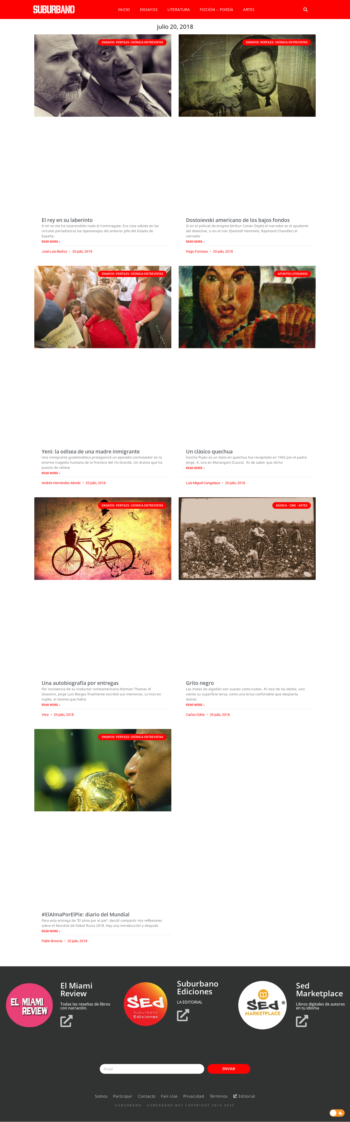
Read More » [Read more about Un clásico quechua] (195, 468)
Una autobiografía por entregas (80, 683)
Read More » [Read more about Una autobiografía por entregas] (51, 705)
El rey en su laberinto (67, 220)
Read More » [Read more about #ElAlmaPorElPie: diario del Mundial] (51, 931)
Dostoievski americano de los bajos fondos (238, 220)
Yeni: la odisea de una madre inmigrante (91, 451)
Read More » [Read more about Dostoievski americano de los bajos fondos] (195, 241)
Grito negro (200, 683)
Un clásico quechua (209, 451)
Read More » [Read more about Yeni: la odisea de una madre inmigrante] (51, 473)
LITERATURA (178, 9)
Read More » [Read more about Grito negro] (195, 705)
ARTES (249, 9)
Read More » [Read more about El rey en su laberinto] (51, 241)
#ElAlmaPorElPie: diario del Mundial (85, 914)
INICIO (124, 9)
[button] (305, 10)
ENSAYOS (149, 9)
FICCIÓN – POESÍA (216, 9)
